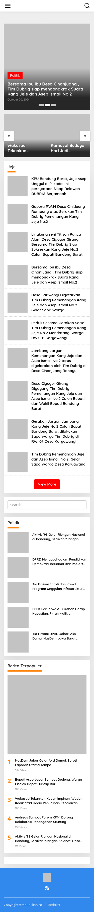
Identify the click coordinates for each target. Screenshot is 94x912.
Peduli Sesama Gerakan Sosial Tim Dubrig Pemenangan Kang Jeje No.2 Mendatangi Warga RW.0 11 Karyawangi (58, 330)
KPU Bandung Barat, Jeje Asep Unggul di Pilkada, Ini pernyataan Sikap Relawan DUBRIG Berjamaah (58, 186)
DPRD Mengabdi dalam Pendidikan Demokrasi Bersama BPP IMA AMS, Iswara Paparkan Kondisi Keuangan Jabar (59, 561)
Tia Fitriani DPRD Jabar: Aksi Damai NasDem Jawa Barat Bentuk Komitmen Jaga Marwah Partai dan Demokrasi (57, 636)
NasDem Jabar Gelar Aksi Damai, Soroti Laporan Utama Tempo (46, 762)
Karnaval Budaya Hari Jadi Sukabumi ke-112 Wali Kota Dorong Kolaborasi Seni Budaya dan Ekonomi (68, 148)
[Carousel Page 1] (41, 105)
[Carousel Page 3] (53, 105)
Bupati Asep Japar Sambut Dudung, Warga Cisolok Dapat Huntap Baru (48, 781)
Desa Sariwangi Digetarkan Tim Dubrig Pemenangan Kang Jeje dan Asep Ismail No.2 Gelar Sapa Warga (58, 302)
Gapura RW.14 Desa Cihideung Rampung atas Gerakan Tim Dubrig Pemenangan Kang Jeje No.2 (58, 214)
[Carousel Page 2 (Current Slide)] (47, 105)
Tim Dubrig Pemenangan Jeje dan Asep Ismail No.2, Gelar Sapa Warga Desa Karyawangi (58, 459)
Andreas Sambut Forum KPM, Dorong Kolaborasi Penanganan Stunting (44, 819)
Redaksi (54, 905)
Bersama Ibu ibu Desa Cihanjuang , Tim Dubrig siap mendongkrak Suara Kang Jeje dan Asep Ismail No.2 (45, 89)
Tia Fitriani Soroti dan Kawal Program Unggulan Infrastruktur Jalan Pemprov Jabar (57, 586)
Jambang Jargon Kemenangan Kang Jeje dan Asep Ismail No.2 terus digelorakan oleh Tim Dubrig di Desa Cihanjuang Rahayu (58, 360)
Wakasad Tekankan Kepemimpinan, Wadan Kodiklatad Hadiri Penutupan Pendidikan (24, 148)
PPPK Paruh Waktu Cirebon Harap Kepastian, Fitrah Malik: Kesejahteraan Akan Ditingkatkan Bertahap (58, 611)
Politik (15, 75)
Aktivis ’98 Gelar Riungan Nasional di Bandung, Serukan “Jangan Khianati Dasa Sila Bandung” (58, 536)
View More (47, 484)
